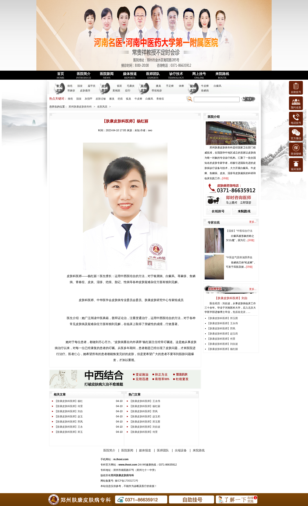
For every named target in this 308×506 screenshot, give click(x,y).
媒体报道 (130, 75)
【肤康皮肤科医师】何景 (69, 406)
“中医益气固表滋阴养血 (239, 257)
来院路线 (222, 75)
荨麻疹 (71, 90)
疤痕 (120, 98)
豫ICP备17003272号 (126, 480)
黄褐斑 (116, 90)
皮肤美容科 (104, 90)
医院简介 (83, 75)
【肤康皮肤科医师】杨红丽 (144, 406)
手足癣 (170, 85)
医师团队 (153, 75)
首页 (60, 75)
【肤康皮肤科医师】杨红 (69, 401)
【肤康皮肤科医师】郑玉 (69, 431)
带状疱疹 (157, 90)
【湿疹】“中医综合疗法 (239, 230)
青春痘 (160, 98)
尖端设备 (181, 450)
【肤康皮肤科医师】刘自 (69, 411)
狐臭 (128, 98)
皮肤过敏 (101, 98)
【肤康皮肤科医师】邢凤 (69, 421)
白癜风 (217, 85)
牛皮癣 (205, 85)
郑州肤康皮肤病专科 (80, 106)
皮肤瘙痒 (85, 90)
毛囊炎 (131, 85)
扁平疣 (91, 85)
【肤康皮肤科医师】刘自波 (144, 426)
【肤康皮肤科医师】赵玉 (69, 416)
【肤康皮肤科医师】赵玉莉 (144, 416)
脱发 (80, 85)
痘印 (127, 90)
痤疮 (70, 85)
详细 (225, 178)
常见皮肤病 (59, 90)
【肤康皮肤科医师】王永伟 (144, 401)
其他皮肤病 (144, 90)
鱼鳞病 (205, 90)
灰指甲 (88, 98)
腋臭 (158, 85)
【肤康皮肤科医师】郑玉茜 (144, 421)
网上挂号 (199, 75)
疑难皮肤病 (193, 90)
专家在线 (214, 222)
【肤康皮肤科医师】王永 (69, 426)
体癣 (181, 85)
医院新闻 (107, 75)
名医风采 (102, 106)
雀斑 (119, 85)
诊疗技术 (176, 75)
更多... (252, 221)
